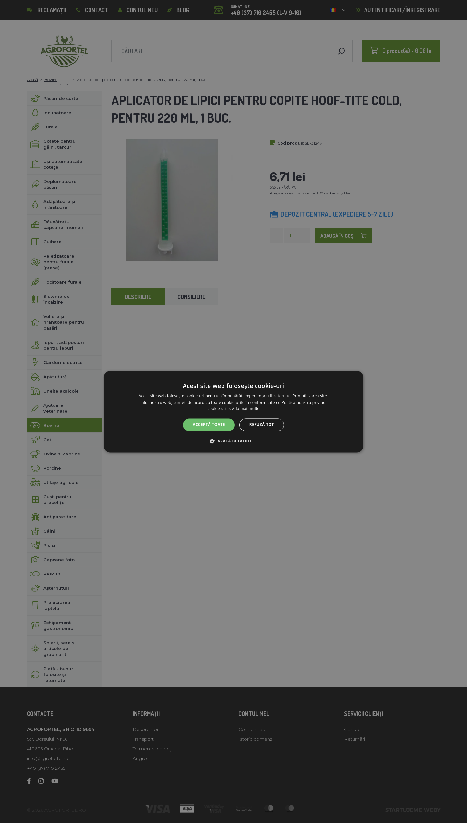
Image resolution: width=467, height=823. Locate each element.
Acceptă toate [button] (209, 425)
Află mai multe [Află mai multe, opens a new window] (245, 409)
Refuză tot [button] (261, 425)
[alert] (233, 411)
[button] (233, 441)
